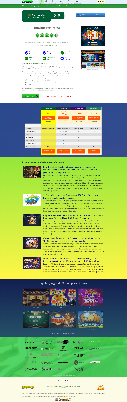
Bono (46, 3)
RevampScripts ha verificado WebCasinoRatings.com (67, 396)
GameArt (27, 68)
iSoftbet (32, 68)
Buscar (78, 386)
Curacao (25, 6)
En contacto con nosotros (58, 386)
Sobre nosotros (50, 386)
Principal (33, 6)
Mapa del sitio (64, 387)
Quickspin (63, 66)
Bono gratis (60, 3)
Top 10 (41, 3)
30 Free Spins (63, 118)
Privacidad (66, 386)
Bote (66, 57)
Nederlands (61, 381)
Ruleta (48, 52)
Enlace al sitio (48, 151)
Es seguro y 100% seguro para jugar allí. (56, 72)
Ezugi (29, 66)
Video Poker (32, 57)
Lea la (48, 121)
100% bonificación (48, 118)
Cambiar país (101, 3)
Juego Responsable (72, 386)
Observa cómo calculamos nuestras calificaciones (47, 45)
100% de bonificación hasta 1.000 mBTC (36, 63)
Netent (68, 66)
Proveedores (68, 3)
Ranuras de (32, 52)
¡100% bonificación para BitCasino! (91, 15)
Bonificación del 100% (78, 118)
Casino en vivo (77, 3)
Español (41, 6)
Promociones (52, 3)
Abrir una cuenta (30, 96)
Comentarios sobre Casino (55, 6)
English (67, 381)
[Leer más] (55, 191)
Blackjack (67, 52)
